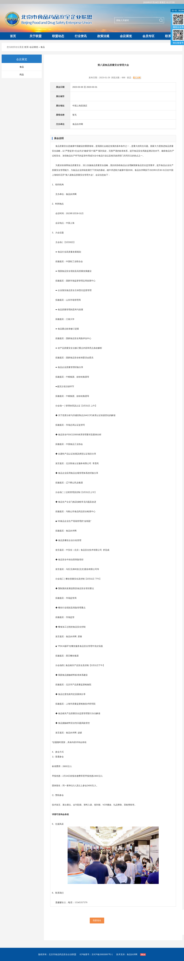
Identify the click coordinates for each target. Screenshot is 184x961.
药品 (22, 74)
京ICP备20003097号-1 (102, 954)
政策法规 (103, 36)
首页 (13, 36)
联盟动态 (58, 36)
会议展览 (126, 36)
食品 (43, 47)
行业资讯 (81, 36)
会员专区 (148, 36)
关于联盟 (36, 36)
